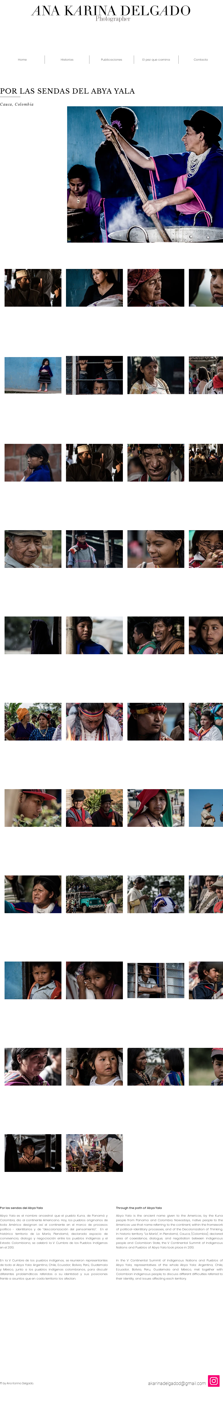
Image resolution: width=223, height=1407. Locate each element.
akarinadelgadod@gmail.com (177, 1383)
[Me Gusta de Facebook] (213, 1202)
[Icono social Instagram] (214, 1381)
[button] (67, 59)
